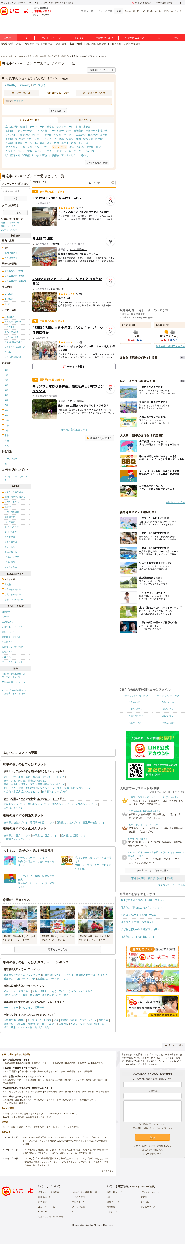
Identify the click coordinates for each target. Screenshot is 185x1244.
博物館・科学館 (52, 134)
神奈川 (38, 43)
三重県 (170, 878)
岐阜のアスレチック (74, 1080)
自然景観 (78, 130)
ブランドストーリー (150, 1192)
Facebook (42, 1212)
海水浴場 (39, 143)
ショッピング (59, 147)
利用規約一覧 (44, 1197)
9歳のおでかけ (169, 722)
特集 (176, 37)
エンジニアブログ (115, 1212)
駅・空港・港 (12, 155)
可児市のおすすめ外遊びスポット (139, 936)
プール (28, 143)
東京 (32, 43)
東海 (58, 43)
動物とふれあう (155, 11)
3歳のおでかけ (169, 702)
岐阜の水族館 (102, 1091)
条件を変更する (58, 111)
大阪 (93, 43)
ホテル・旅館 (68, 143)
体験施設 (93, 134)
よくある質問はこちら (152, 1149)
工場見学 (81, 134)
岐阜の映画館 (50, 1091)
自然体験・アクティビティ (63, 155)
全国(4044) (10, 85)
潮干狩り (37, 134)
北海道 (18, 43)
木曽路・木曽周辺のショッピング (22, 791)
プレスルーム (78, 1202)
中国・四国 (115, 43)
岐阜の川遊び (9, 1083)
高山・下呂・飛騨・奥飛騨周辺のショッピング (29, 787)
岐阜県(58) (39, 85)
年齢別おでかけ (104, 37)
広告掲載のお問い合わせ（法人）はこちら (152, 1128)
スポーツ (6, 616)
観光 (98, 147)
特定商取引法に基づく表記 (50, 1216)
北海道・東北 (7, 43)
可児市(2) (18, 101)
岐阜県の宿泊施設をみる (74, 429)
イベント (26, 37)
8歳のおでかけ (136, 722)
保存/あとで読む (141, 3)
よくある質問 (78, 1197)
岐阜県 (142, 878)
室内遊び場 (11, 126)
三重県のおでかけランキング (53, 978)
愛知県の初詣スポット (68, 822)
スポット (8, 37)
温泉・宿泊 (62, 994)
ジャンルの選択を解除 (97, 163)
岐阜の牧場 (70, 1063)
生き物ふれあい (9, 622)
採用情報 (111, 1207)
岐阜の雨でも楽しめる (13, 1091)
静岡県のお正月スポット (45, 835)
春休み (128, 11)
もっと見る (106, 1171)
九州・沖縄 (129, 43)
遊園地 (23, 126)
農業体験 (25, 134)
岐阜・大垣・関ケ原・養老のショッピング (27, 780)
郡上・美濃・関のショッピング (74, 787)
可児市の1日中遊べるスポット (137, 922)
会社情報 (145, 1202)
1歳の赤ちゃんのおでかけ (169, 695)
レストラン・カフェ (38, 147)
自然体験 (6, 611)
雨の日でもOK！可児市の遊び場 (138, 914)
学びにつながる (67, 991)
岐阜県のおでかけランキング (58, 975)
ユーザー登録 (9, 1127)
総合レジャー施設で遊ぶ (17, 991)
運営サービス (113, 1202)
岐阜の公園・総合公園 (96, 1080)
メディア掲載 (78, 1207)
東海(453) (25, 85)
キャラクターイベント (12, 662)
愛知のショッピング (86, 804)
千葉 (45, 43)
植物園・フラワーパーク (18, 130)
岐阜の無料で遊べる (35, 1080)
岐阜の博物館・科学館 (69, 1091)
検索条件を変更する (99, 438)
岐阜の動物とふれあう (48, 1071)
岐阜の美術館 (88, 1091)
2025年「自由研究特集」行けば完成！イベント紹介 (14, 692)
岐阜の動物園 (23, 1063)
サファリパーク (64, 126)
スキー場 (83, 143)
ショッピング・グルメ (12, 627)
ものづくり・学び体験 (12, 647)
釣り (68, 130)
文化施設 (20, 138)
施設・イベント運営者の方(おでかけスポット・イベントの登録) (49, 1127)
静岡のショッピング (62, 804)
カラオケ (39, 151)
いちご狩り (11, 134)
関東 (27, 43)
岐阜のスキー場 (28, 1100)
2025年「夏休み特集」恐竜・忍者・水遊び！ (13, 675)
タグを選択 (15, 213)
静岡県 (151, 878)
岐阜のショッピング (39, 804)
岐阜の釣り (58, 1063)
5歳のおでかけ (169, 709)
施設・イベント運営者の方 (50, 1192)
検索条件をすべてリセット (101, 70)
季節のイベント (9, 642)
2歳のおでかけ (136, 702)
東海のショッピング (15, 804)
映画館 (99, 138)
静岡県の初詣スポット (42, 822)
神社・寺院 (33, 138)
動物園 (50, 126)
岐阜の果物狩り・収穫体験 (15, 1103)
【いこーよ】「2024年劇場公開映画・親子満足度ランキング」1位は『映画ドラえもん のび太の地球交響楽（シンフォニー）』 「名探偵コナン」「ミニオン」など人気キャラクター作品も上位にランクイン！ (65, 1161)
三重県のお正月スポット (17, 839)
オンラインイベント (52, 37)
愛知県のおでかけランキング (19, 978)
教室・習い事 (76, 147)
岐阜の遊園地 (9, 1063)
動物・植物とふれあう (44, 991)
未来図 (144, 1197)
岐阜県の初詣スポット (16, 822)
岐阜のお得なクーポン (13, 1080)
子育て (159, 37)
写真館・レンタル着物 (34, 155)
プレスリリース (148, 1207)
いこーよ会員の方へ (152, 1153)
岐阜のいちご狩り (88, 1100)
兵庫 (104, 43)
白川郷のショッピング (54, 791)
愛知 (64, 43)
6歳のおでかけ (136, 716)
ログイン (179, 3)
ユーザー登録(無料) (163, 3)
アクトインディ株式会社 (142, 1186)
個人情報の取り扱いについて (152, 1124)
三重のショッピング (15, 807)
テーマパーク (37, 126)
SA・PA (90, 151)
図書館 (18, 143)
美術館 (9, 138)
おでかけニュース (134, 37)
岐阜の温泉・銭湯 (11, 1100)
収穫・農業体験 (31, 994)
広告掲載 (42, 1202)
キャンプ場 (41, 130)
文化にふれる (85, 991)
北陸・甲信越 (76, 43)
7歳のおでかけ (169, 716)
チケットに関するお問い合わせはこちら (152, 1145)
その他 (84, 155)
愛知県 (160, 878)
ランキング (80, 37)
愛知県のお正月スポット (74, 835)
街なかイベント (9, 652)
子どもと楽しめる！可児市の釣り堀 (140, 929)
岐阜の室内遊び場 (34, 1091)
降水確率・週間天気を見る (170, 346)
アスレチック (49, 138)
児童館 (9, 143)
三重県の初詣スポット (95, 822)
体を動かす (48, 994)
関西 (88, 43)
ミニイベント (8, 657)
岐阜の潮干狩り (70, 1100)
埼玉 (50, 43)
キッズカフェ (76, 151)
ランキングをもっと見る (171, 884)
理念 (109, 1197)
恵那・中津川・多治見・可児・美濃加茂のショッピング (34, 784)
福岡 (138, 43)
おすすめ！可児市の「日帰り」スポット (143, 900)
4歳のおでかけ (136, 709)
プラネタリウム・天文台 (18, 151)
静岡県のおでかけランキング (92, 975)
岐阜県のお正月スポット (17, 835)
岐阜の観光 (97, 1063)
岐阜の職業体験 (85, 1071)
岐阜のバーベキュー (41, 1063)
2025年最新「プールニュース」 (14, 684)
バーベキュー (56, 130)
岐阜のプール (84, 1063)
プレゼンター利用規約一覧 (84, 1192)
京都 (99, 43)
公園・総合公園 (84, 138)
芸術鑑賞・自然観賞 (11, 637)
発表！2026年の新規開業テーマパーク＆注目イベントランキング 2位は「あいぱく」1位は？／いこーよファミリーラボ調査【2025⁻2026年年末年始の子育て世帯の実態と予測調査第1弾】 (65, 1140)
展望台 (104, 134)
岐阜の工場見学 (10, 1071)
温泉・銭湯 (53, 143)
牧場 (78, 126)
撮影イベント (8, 632)
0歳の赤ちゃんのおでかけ (136, 695)
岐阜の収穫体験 (68, 1071)
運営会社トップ (114, 1192)
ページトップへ (174, 1045)
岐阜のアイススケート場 (49, 1100)
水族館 (87, 126)
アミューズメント (56, 151)
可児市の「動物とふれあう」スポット (141, 907)
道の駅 (90, 147)
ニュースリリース (46, 1207)
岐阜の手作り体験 (27, 1071)
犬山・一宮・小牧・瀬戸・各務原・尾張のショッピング (34, 777)
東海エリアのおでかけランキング (22, 975)
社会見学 (68, 134)
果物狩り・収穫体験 (97, 130)
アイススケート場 (15, 147)
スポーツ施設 (66, 138)
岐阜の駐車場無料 (54, 1080)
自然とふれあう (12, 994)
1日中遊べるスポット (175, 11)
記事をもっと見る (57, 949)
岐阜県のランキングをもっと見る (152, 870)
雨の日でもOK (139, 11)
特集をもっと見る (175, 502)
